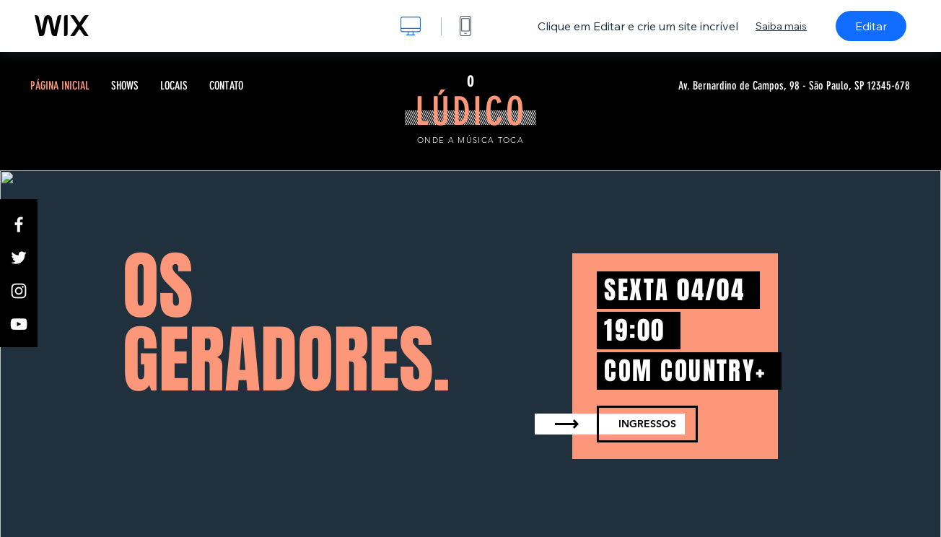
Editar (871, 26)
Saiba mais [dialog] (781, 25)
